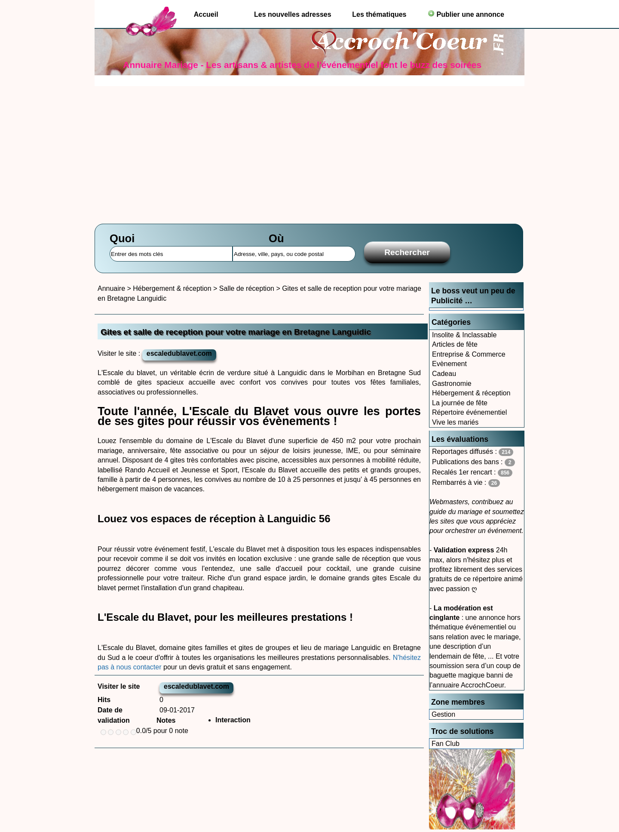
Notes (165, 720)
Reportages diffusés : (472, 452)
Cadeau (444, 373)
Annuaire (111, 288)
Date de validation (114, 715)
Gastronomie (452, 383)
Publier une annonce (466, 14)
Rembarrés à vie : (466, 483)
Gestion (443, 714)
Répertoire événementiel (469, 412)
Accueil (206, 14)
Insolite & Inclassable (464, 335)
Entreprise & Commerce (469, 354)
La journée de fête (459, 403)
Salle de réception (246, 288)
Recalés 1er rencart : (472, 472)
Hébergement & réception (471, 393)
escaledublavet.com (179, 353)
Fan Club (446, 743)
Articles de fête (455, 344)
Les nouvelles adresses (292, 14)
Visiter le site (119, 686)
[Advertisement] (309, 150)
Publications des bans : (473, 462)
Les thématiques (379, 14)
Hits (104, 699)
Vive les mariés (455, 422)
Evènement (449, 363)
